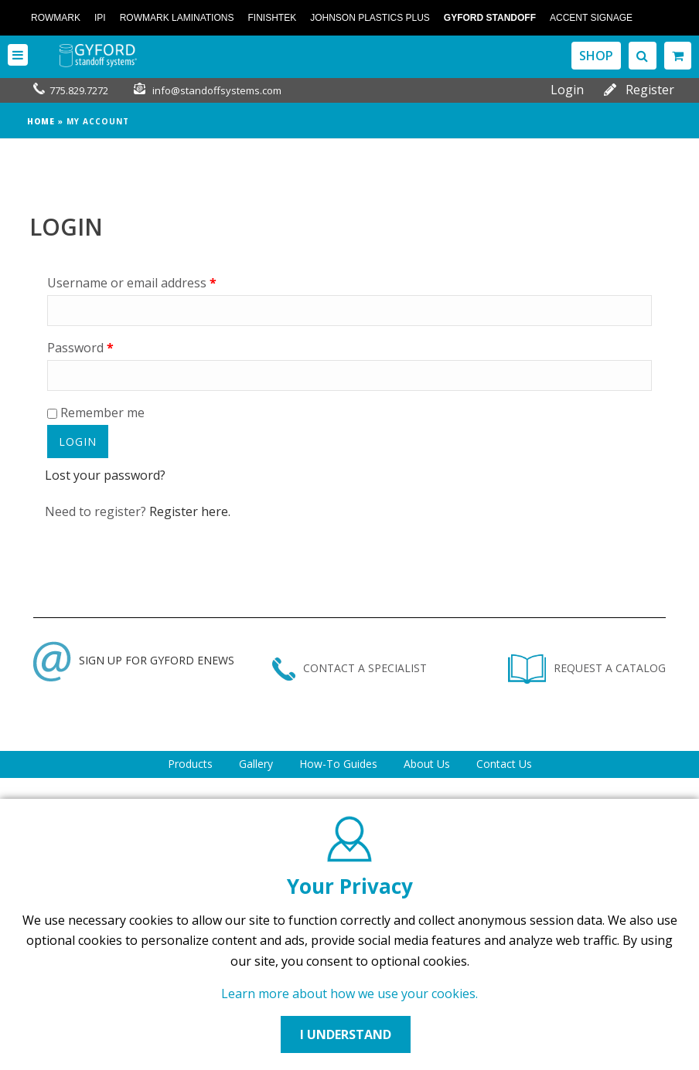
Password (80, 347)
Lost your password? (105, 475)
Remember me (96, 412)
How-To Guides (338, 763)
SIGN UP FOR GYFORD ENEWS (133, 660)
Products (190, 763)
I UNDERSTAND (345, 1034)
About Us (427, 763)
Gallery (256, 763)
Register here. (189, 511)
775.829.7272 (78, 90)
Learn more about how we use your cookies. (349, 993)
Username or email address (132, 282)
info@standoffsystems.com (216, 90)
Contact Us (504, 763)
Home (41, 121)
